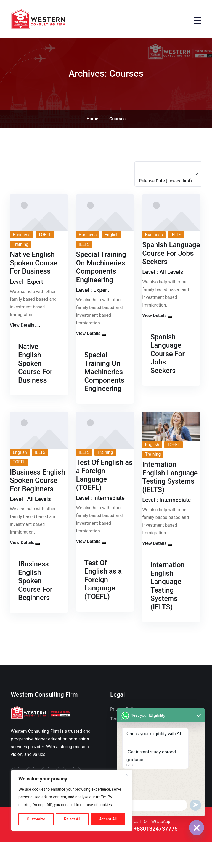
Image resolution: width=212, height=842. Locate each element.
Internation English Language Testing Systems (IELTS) (167, 586)
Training (20, 244)
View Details (22, 325)
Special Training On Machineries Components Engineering (104, 372)
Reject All (72, 819)
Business (22, 234)
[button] (37, 326)
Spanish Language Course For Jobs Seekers (167, 354)
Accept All (108, 819)
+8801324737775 (156, 829)
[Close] (126, 774)
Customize (36, 819)
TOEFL (44, 234)
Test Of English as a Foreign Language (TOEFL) (103, 580)
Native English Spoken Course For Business (35, 363)
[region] (71, 800)
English (111, 234)
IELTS (84, 244)
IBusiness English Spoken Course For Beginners (35, 581)
